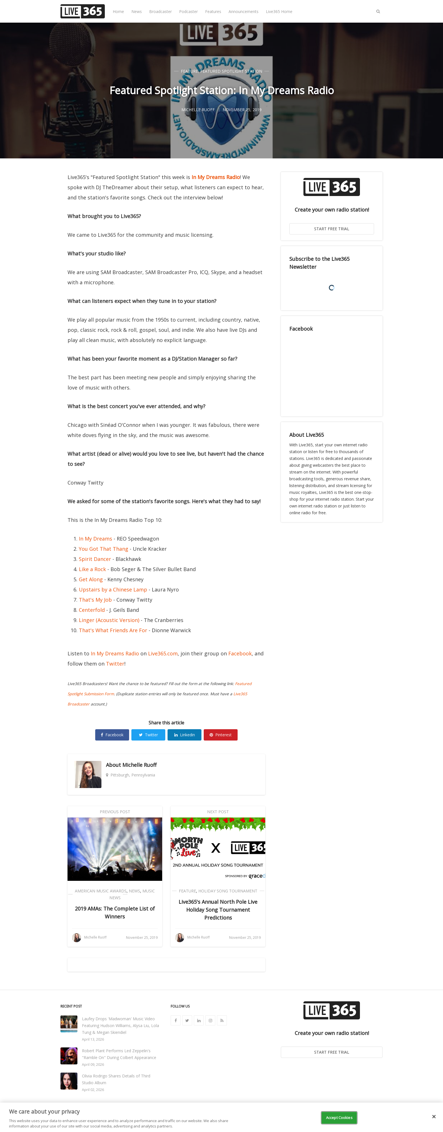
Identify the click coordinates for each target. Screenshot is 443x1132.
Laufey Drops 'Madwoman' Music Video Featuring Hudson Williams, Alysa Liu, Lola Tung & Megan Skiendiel (120, 1025)
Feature (189, 71)
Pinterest (221, 734)
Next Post (218, 811)
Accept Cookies (339, 1117)
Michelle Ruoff (139, 764)
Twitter (115, 663)
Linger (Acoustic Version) (109, 620)
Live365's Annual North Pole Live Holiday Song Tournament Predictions (218, 909)
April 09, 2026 (93, 1064)
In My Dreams (95, 538)
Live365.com (163, 653)
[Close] (434, 1117)
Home (118, 11)
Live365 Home (279, 11)
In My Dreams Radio (216, 177)
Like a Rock (92, 569)
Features (213, 11)
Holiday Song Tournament (227, 891)
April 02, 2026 (93, 1089)
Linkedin (184, 734)
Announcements (244, 11)
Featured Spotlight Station (231, 71)
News (136, 11)
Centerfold (92, 609)
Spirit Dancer (95, 559)
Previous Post (115, 811)
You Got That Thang (103, 548)
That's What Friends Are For (113, 630)
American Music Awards (101, 891)
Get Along (91, 579)
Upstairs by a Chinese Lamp (113, 589)
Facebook (240, 653)
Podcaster (188, 11)
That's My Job (95, 599)
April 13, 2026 (93, 1039)
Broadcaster (160, 11)
